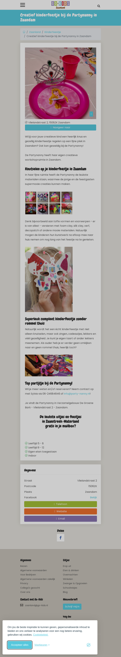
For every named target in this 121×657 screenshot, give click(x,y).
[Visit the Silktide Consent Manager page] (88, 645)
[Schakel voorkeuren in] (42, 645)
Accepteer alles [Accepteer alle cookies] (19, 645)
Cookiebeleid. (40, 634)
